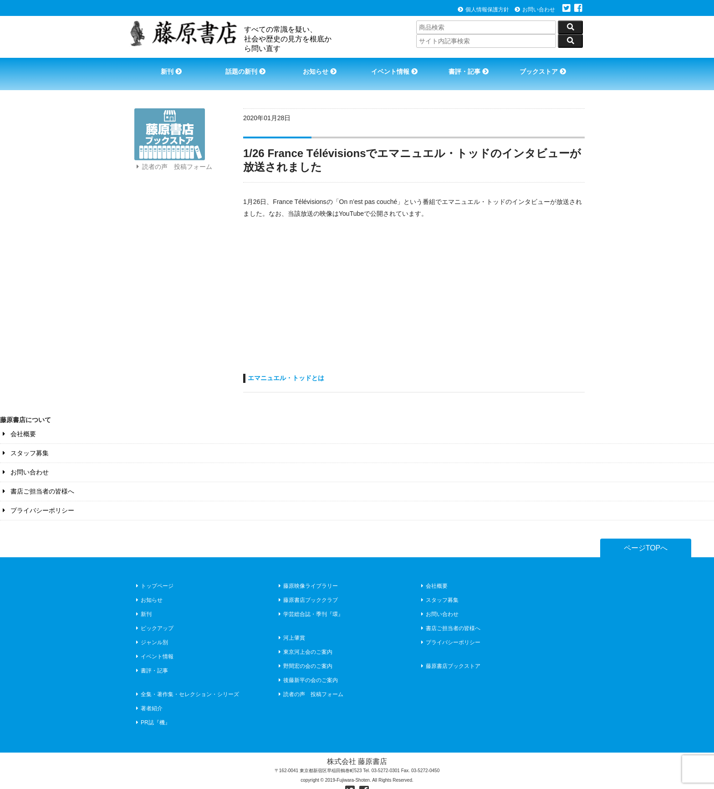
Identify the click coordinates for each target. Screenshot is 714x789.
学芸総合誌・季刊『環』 (309, 601)
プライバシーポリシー (37, 497)
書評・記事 (471, 67)
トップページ (153, 573)
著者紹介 (148, 695)
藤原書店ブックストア (449, 653)
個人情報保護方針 (483, 9)
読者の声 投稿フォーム (173, 163)
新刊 (167, 67)
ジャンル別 (151, 629)
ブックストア (546, 67)
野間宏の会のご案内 (304, 653)
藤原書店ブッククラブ (307, 587)
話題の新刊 (243, 67)
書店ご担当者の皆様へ (37, 478)
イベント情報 (395, 67)
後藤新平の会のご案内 (307, 667)
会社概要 (18, 420)
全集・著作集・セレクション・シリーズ (186, 681)
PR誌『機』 (152, 709)
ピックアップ (153, 615)
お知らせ (319, 67)
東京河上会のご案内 (304, 639)
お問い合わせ (535, 9)
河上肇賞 (290, 624)
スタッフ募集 (24, 439)
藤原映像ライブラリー (307, 573)
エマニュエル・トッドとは (286, 364)
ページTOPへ (646, 535)
